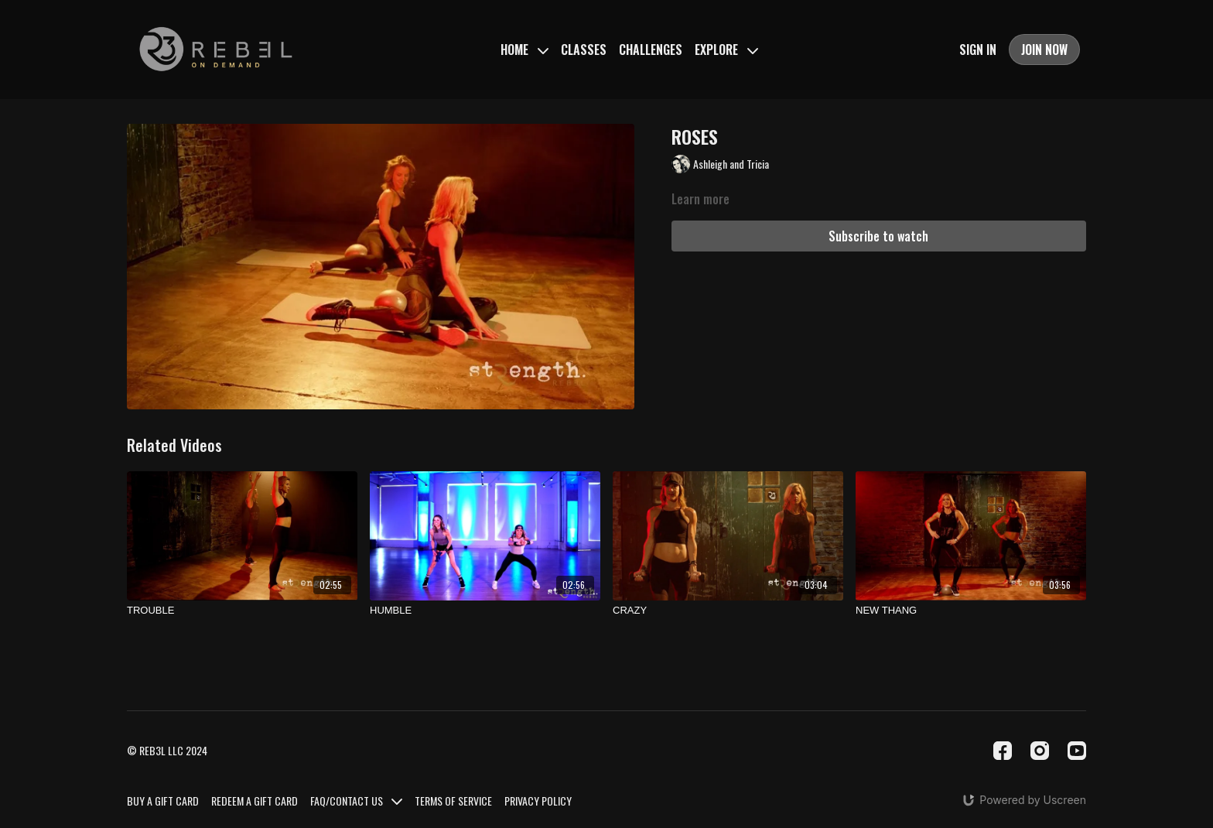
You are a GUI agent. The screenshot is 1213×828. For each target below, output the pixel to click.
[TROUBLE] (242, 610)
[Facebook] (1002, 750)
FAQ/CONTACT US (356, 800)
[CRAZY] (728, 610)
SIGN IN (977, 49)
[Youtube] (1077, 750)
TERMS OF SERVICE (453, 800)
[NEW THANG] (971, 610)
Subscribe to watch (878, 236)
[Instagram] (1039, 750)
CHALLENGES (650, 49)
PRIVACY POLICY (538, 800)
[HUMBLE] (485, 610)
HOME (524, 49)
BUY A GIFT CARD (163, 800)
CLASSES (583, 49)
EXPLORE (726, 49)
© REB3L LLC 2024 (167, 750)
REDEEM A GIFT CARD (254, 800)
